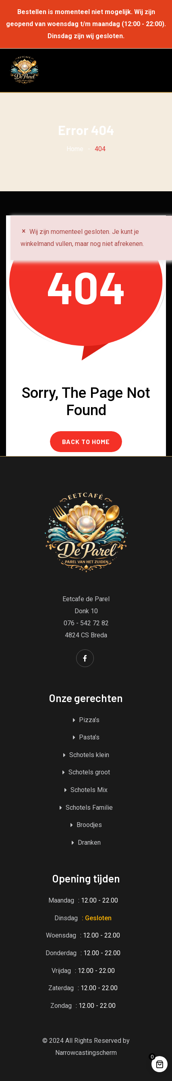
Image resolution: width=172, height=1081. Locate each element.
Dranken (89, 842)
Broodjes (89, 825)
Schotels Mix (89, 790)
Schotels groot (89, 772)
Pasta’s (89, 737)
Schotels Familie (89, 807)
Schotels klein (89, 755)
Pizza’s (89, 720)
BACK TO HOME (86, 441)
